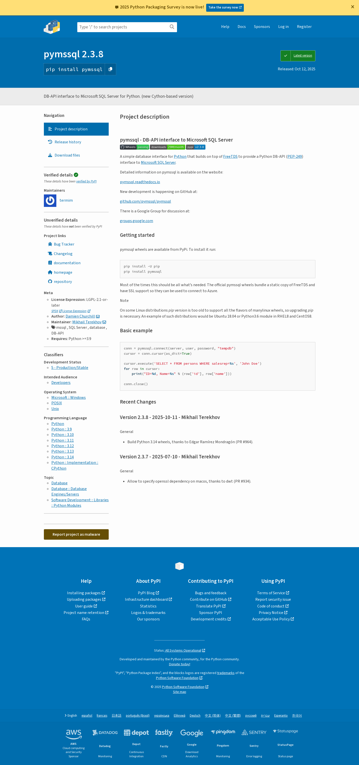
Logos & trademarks (148, 612)
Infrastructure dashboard (146, 599)
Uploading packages (84, 599)
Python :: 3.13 (62, 451)
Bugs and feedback (210, 593)
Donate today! (179, 664)
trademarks (226, 673)
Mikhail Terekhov (86, 322)
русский (251, 716)
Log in (283, 26)
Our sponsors (148, 619)
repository (60, 281)
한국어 (297, 716)
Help (225, 26)
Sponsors (262, 26)
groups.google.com (136, 221)
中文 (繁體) (233, 716)
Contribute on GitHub (208, 599)
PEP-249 (294, 156)
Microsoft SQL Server (158, 162)
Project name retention (84, 612)
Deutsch (195, 716)
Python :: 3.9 (61, 429)
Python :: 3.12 (62, 446)
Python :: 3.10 (62, 434)
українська (161, 716)
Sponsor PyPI (210, 612)
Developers (61, 382)
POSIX (56, 403)
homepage (60, 272)
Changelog (60, 253)
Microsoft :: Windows (68, 397)
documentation (64, 263)
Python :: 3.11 (62, 440)
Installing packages (84, 593)
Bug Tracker (61, 244)
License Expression (74, 311)
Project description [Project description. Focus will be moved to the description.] (68, 129)
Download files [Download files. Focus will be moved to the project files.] (64, 155)
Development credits (209, 619)
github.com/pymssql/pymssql (145, 201)
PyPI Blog (146, 593)
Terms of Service (271, 593)
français (102, 716)
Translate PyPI (208, 606)
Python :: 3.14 (62, 457)
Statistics (148, 606)
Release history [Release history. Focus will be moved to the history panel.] (64, 142)
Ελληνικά (179, 716)
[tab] (76, 129)
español (87, 716)
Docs (242, 26)
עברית (265, 716)
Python (57, 423)
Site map (179, 691)
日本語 (116, 716)
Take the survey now (223, 7)
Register (304, 26)
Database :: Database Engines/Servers (69, 491)
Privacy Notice (271, 612)
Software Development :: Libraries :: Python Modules (80, 502)
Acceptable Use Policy (271, 619)
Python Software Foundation (177, 677)
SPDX (54, 311)
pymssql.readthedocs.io (140, 182)
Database (59, 483)
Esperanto (281, 716)
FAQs (86, 619)
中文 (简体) (213, 716)
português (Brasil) (138, 716)
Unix (55, 409)
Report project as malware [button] (76, 534)
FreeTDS (230, 156)
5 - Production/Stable (69, 367)
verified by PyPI (86, 181)
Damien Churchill (80, 316)
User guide (84, 606)
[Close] (352, 6)
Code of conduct (270, 606)
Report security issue (273, 599)
